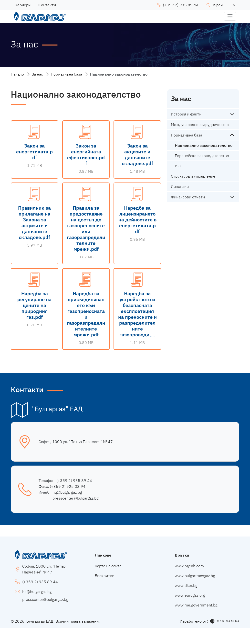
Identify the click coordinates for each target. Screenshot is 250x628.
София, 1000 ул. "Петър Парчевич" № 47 (76, 441)
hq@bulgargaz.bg (67, 492)
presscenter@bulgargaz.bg (75, 498)
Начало (17, 74)
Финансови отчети (188, 196)
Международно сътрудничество (200, 124)
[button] (230, 16)
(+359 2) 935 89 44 (74, 480)
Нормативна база (66, 74)
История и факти (186, 114)
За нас (37, 74)
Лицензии (180, 186)
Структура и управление (193, 176)
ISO (178, 165)
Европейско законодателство (202, 155)
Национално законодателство (203, 145)
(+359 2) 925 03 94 (67, 486)
